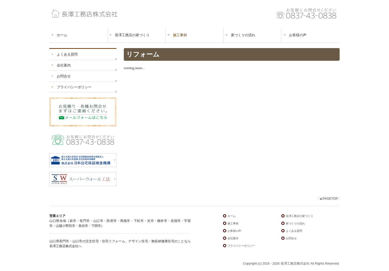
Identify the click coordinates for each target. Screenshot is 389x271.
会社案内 (64, 65)
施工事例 (180, 35)
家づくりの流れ (243, 35)
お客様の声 (297, 35)
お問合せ (64, 76)
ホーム (62, 35)
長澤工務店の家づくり (132, 35)
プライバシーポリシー (74, 87)
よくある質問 (67, 54)
